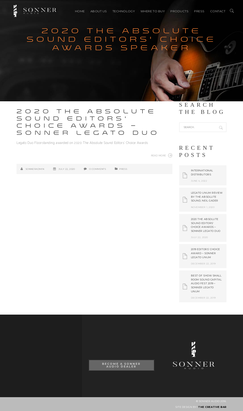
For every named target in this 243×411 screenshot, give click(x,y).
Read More (161, 155)
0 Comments (97, 169)
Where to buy (152, 11)
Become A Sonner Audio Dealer (121, 365)
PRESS (199, 11)
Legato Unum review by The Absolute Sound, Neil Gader (207, 196)
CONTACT (218, 11)
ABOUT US (98, 11)
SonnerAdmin (34, 169)
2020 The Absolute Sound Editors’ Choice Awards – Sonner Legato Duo (88, 122)
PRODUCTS (179, 11)
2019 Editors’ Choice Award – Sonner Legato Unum (205, 253)
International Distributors (202, 172)
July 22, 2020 (67, 169)
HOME (80, 11)
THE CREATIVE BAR (212, 407)
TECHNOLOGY (124, 11)
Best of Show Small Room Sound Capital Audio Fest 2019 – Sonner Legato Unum (206, 283)
